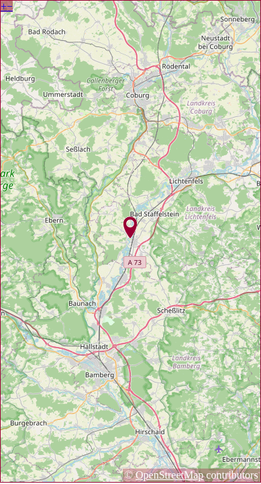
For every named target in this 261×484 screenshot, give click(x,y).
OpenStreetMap (169, 475)
